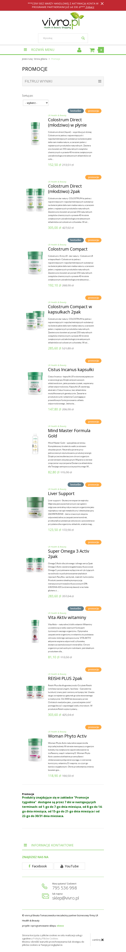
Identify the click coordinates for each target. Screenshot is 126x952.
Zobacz (89, 7)
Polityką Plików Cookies (45, 938)
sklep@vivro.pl (65, 898)
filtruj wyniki (63, 81)
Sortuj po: (27, 95)
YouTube (70, 866)
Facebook (37, 866)
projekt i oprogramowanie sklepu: (43, 925)
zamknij (98, 940)
